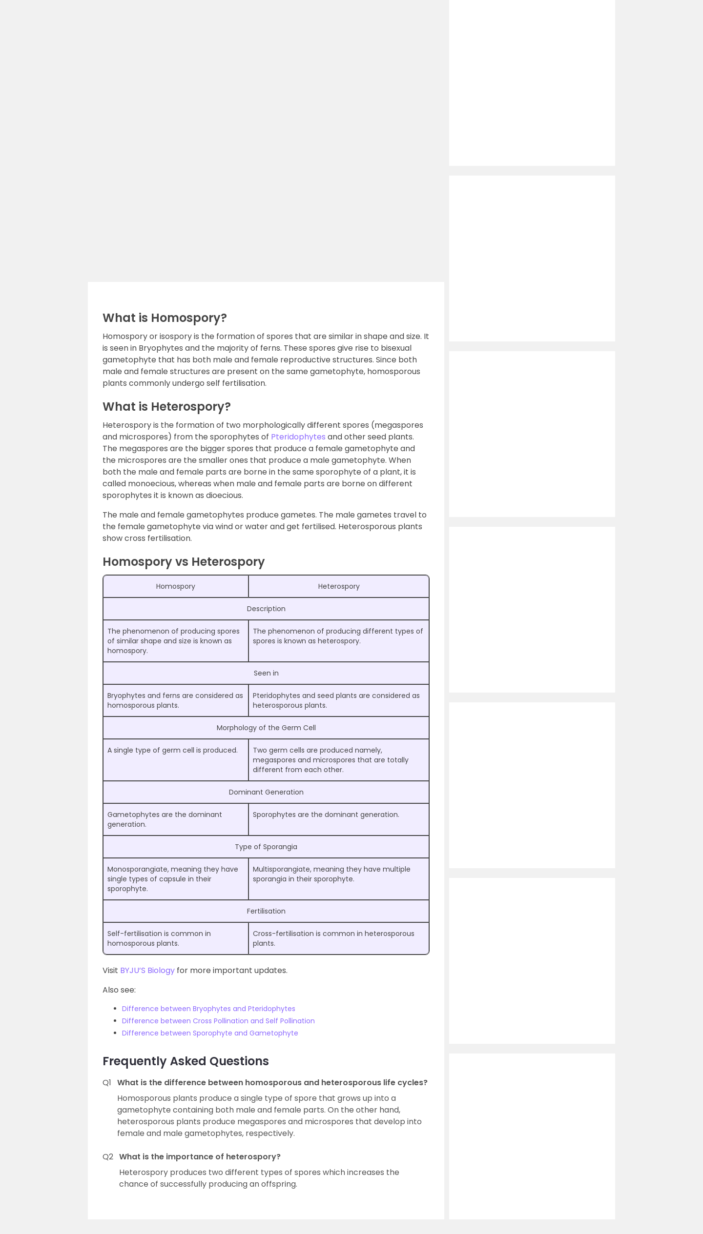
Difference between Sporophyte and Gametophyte (210, 1033)
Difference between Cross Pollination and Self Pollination (218, 1021)
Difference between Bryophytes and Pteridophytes (208, 1009)
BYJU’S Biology (147, 970)
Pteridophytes (298, 436)
